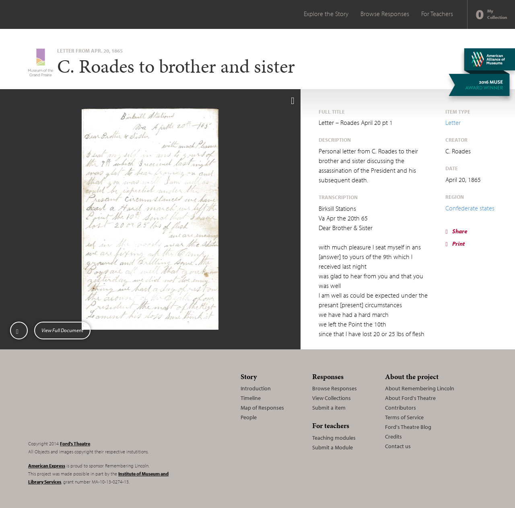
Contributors (400, 407)
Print (454, 243)
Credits (393, 436)
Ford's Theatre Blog (408, 426)
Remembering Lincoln (78, 401)
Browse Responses (384, 14)
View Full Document (62, 330)
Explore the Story (326, 14)
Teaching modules (334, 437)
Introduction (256, 388)
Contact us (398, 446)
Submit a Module (332, 447)
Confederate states (469, 208)
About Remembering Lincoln (419, 388)
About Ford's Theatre (410, 398)
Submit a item (329, 407)
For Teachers (437, 14)
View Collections (331, 398)
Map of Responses (262, 407)
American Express (46, 466)
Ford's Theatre (75, 444)
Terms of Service (404, 417)
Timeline (251, 398)
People (249, 417)
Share (456, 231)
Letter (453, 122)
